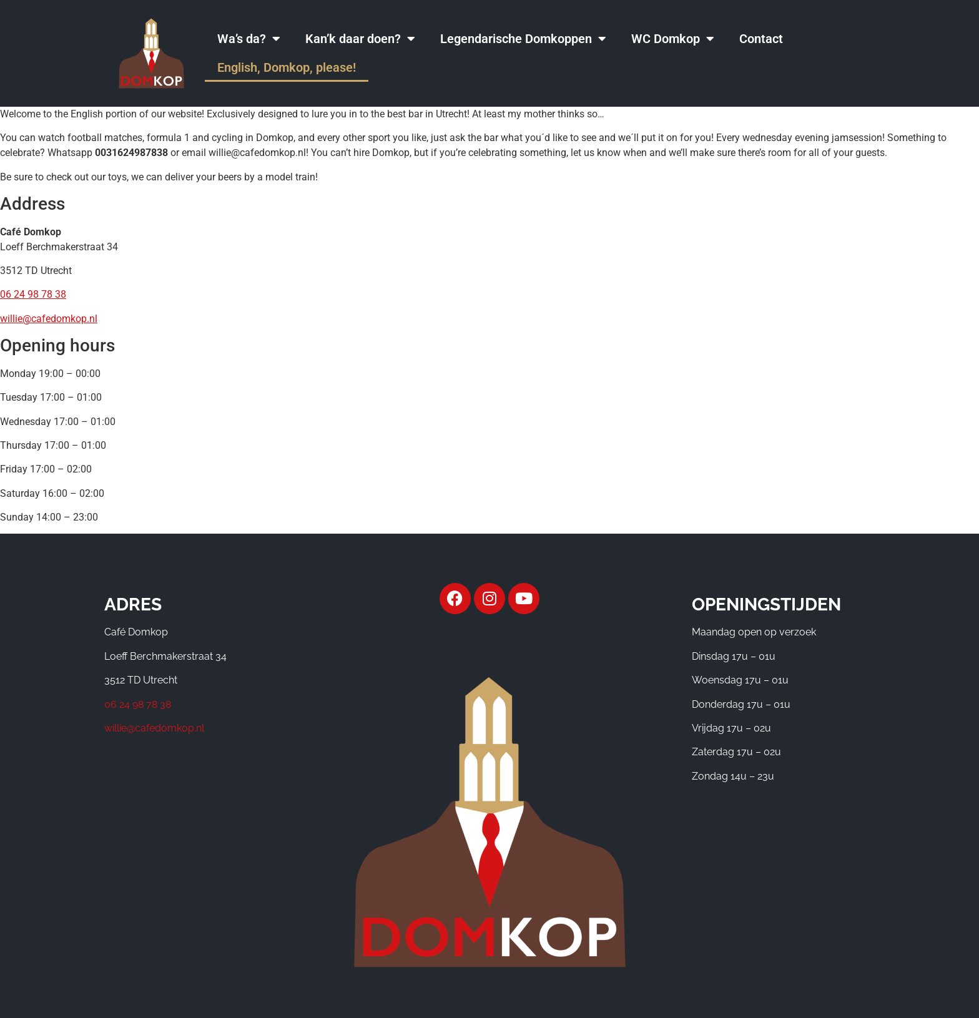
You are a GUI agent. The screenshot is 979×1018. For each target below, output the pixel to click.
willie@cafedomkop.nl (48, 319)
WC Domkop (672, 38)
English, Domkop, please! (286, 67)
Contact (761, 38)
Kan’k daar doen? (360, 38)
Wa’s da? (248, 38)
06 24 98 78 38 (33, 294)
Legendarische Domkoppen (523, 38)
